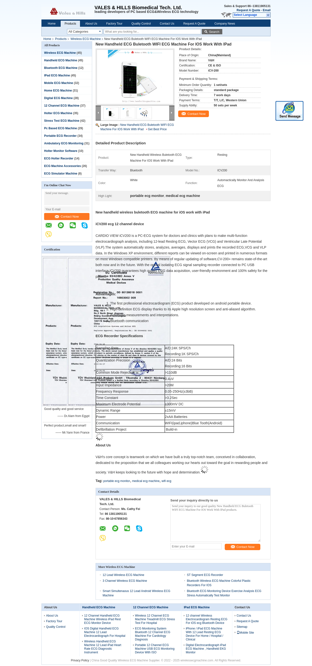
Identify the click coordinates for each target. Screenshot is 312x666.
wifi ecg (166, 481)
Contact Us (167, 23)
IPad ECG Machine (57, 75)
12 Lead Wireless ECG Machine (123, 575)
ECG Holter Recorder (58, 158)
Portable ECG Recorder (60, 136)
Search (214, 32)
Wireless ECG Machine (85, 39)
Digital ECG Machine (58, 98)
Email (267, 10)
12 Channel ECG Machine (61, 105)
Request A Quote (248, 10)
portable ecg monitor (116, 481)
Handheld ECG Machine (60, 60)
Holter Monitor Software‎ (60, 151)
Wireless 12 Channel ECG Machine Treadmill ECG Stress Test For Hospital (155, 619)
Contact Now (67, 216)
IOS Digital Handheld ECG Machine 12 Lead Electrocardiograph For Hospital (104, 632)
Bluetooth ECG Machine (61, 68)
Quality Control (141, 23)
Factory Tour (114, 23)
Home (52, 23)
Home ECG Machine (58, 90)
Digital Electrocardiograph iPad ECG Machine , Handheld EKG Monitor (206, 648)
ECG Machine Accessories (62, 166)
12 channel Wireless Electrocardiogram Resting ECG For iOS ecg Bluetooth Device (206, 619)
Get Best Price (157, 129)
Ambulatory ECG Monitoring (63, 143)
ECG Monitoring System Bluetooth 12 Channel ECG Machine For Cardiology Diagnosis (152, 634)
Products (70, 23)
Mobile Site (245, 632)
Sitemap (242, 627)
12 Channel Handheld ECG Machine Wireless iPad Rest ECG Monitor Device (102, 619)
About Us (91, 23)
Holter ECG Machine (58, 113)
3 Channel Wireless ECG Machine (125, 581)
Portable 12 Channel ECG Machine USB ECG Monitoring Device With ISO (155, 648)
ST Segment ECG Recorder (205, 575)
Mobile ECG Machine (58, 83)
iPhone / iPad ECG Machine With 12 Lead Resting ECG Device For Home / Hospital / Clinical (204, 634)
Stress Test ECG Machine (61, 120)
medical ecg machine (146, 481)
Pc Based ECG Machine (60, 128)
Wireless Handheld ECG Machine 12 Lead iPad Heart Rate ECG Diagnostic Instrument (102, 647)
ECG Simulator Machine (60, 173)
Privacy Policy (80, 660)
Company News (224, 23)
